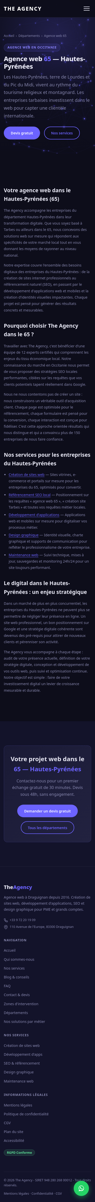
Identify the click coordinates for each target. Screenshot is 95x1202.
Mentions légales (18, 1105)
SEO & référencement (22, 1063)
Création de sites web (27, 474)
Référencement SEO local (30, 494)
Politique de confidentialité (26, 1114)
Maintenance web (23, 554)
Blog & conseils (16, 977)
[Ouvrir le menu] (86, 8)
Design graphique (24, 535)
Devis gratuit (22, 133)
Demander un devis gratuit (47, 811)
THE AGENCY (23, 8)
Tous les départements (47, 827)
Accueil (9, 36)
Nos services (62, 133)
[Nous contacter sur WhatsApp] (81, 1188)
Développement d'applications (34, 514)
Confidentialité (42, 1193)
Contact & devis (17, 994)
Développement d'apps (23, 1054)
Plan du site (13, 1131)
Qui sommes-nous (19, 959)
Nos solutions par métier (24, 1021)
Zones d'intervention (21, 1003)
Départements (29, 36)
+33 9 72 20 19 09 (22, 920)
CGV (7, 1122)
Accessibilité (14, 1140)
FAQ (7, 985)
